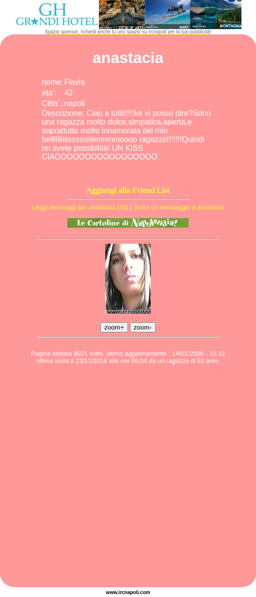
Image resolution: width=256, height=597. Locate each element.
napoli (132, 592)
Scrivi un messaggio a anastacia (179, 207)
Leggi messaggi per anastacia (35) (80, 207)
